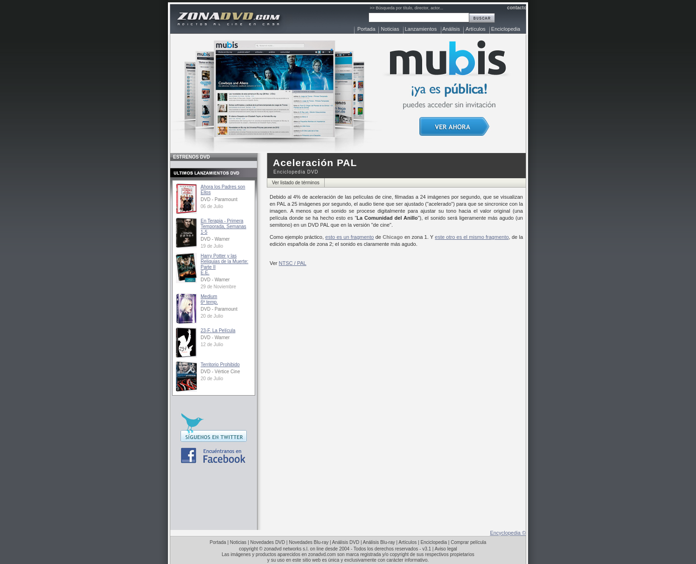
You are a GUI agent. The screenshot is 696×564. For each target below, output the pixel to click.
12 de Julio (212, 344)
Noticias (390, 29)
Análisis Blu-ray (379, 542)
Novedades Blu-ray (308, 542)
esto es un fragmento (349, 237)
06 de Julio (212, 206)
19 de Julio (212, 246)
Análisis (451, 29)
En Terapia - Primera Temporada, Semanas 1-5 (223, 226)
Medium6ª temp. (209, 299)
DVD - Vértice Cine (220, 371)
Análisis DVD (345, 542)
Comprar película (468, 542)
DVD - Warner (215, 239)
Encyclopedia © (508, 533)
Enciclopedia (505, 29)
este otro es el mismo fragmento (471, 237)
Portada (366, 29)
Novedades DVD (268, 542)
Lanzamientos (421, 29)
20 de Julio (212, 316)
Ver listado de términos (296, 182)
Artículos (476, 29)
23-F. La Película (218, 330)
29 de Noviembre (218, 286)
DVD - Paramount (219, 199)
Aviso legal (446, 548)
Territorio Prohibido (220, 364)
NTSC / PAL (292, 263)
